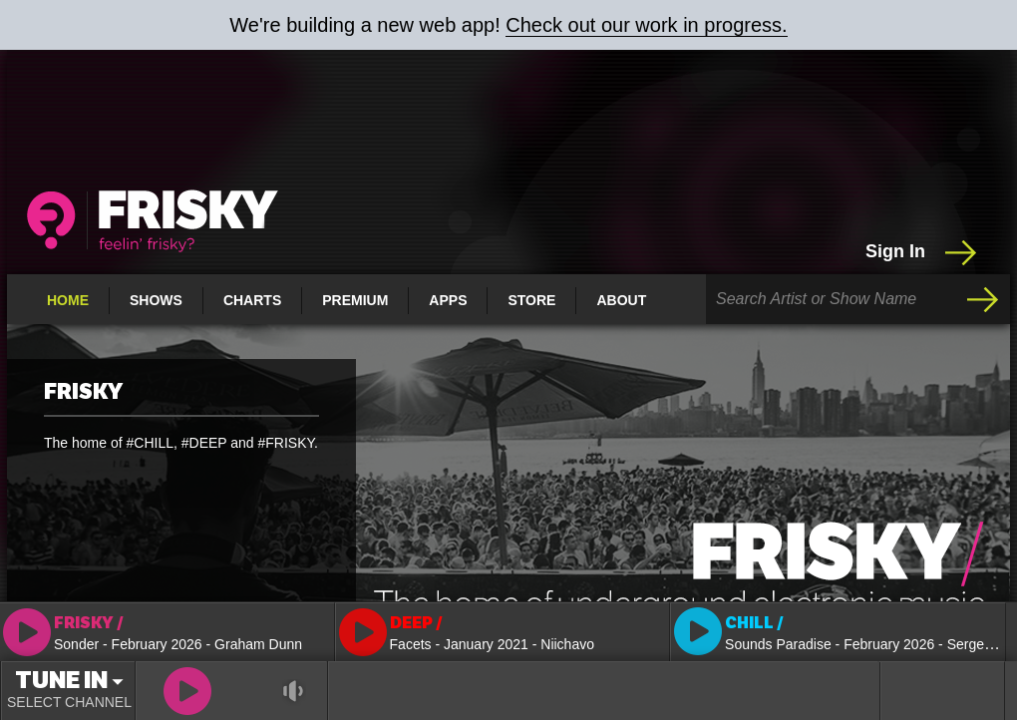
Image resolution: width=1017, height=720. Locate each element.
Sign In (922, 252)
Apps (448, 300)
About (621, 300)
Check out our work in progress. (646, 25)
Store (531, 300)
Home (68, 300)
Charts (252, 300)
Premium (355, 300)
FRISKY (83, 392)
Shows (156, 300)
